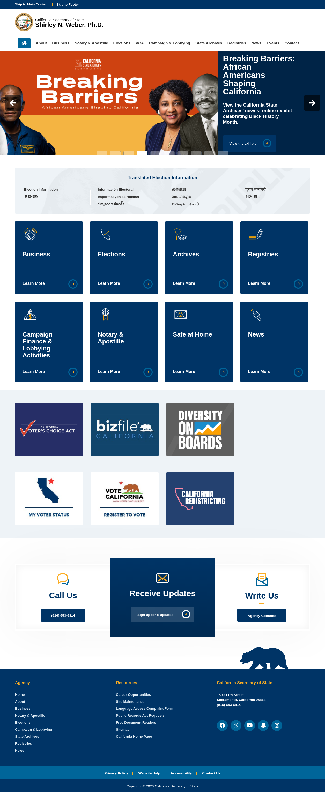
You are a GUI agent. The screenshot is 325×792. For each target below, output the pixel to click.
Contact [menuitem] (292, 43)
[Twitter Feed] (276, 412)
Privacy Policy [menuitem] (116, 773)
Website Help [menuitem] (149, 773)
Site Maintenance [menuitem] (130, 702)
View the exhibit (243, 143)
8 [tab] (196, 153)
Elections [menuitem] (122, 43)
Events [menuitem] (273, 43)
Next (312, 103)
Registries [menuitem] (236, 43)
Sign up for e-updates (155, 615)
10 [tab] (223, 153)
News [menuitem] (256, 43)
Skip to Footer (67, 4)
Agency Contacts (262, 616)
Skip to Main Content (31, 4)
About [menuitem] (41, 43)
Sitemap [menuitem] (123, 729)
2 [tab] (115, 153)
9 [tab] (209, 153)
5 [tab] (155, 153)
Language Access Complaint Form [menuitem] (144, 709)
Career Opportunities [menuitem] (133, 695)
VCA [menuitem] (140, 43)
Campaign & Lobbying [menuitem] (169, 43)
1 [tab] (102, 153)
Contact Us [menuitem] (211, 773)
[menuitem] (20, 695)
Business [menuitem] (60, 43)
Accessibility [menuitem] (181, 773)
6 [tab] (169, 153)
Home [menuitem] (24, 43)
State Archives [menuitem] (208, 43)
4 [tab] (142, 153)
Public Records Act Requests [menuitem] (140, 716)
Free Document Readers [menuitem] (136, 722)
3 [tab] (128, 153)
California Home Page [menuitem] (134, 736)
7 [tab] (182, 153)
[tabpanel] (162, 103)
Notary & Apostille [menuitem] (91, 43)
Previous (13, 103)
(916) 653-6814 (63, 615)
